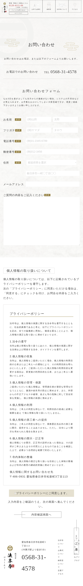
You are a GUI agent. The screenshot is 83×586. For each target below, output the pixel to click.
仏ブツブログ (18, 13)
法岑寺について (61, 543)
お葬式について (61, 553)
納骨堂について (61, 564)
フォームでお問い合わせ (18, 10)
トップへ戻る (76, 541)
